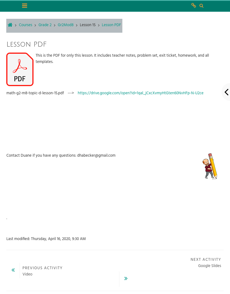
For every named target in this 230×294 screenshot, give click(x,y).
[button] (201, 6)
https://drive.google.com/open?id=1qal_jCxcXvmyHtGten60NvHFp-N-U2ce (140, 93)
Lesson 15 (88, 25)
